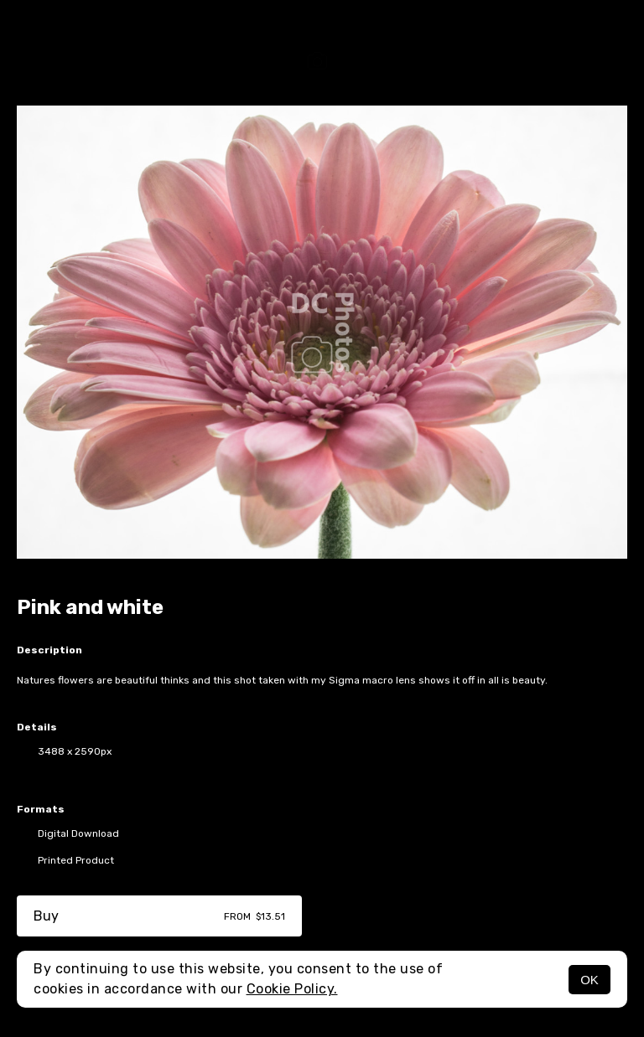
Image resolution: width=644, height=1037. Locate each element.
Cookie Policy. (292, 989)
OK (589, 980)
